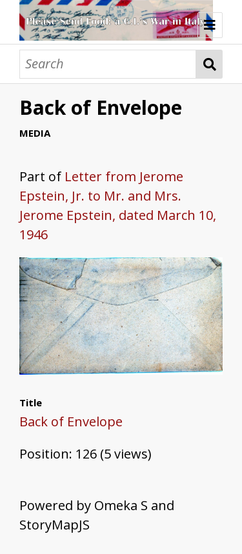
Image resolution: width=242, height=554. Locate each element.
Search (209, 64)
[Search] (107, 64)
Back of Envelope (71, 421)
